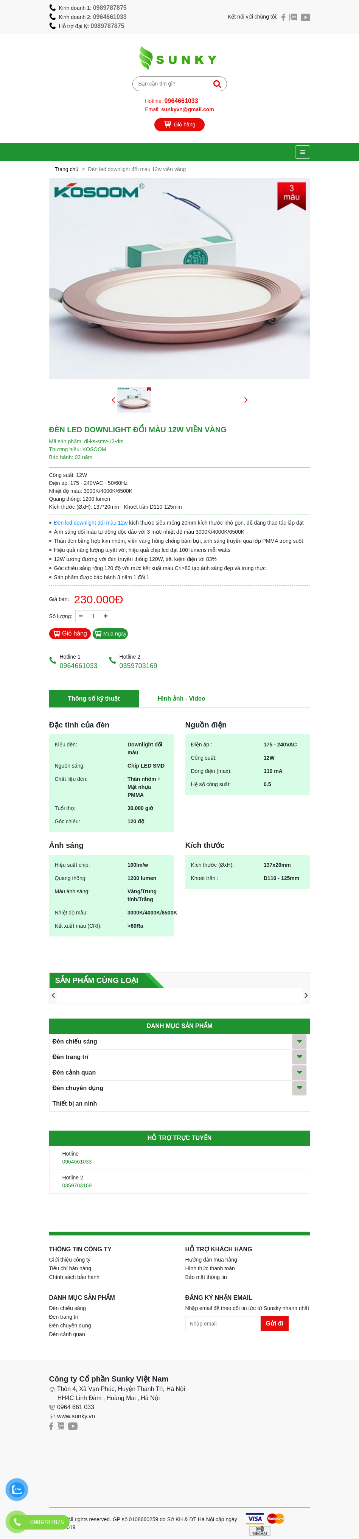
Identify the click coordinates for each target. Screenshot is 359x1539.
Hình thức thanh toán (210, 1268)
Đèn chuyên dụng (78, 1088)
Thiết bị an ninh (75, 1103)
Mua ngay (110, 634)
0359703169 (77, 1185)
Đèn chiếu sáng (75, 1041)
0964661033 (110, 17)
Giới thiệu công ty (70, 1260)
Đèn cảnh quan (74, 1072)
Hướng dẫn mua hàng (211, 1260)
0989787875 (110, 8)
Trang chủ (67, 169)
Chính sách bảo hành (74, 1277)
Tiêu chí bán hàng (70, 1268)
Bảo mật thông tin (206, 1277)
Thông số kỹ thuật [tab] (94, 698)
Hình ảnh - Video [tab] (181, 698)
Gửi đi (275, 1323)
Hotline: (171, 101)
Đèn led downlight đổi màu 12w (91, 523)
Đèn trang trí (71, 1057)
